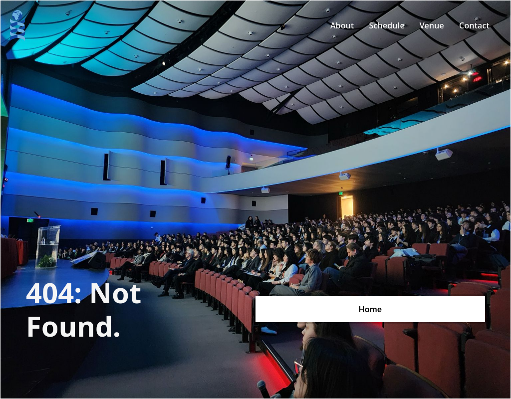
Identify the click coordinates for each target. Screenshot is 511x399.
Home (370, 309)
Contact (474, 25)
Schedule (386, 25)
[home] (17, 25)
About (342, 25)
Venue (432, 25)
